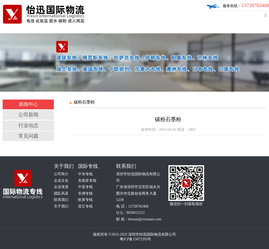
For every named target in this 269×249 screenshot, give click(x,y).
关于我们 (61, 206)
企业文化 (61, 181)
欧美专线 (85, 200)
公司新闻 (28, 114)
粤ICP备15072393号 (135, 239)
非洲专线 (85, 193)
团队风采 (61, 193)
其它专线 (85, 206)
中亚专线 (85, 187)
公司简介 (61, 174)
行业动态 (28, 125)
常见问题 (28, 136)
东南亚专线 (87, 181)
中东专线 (85, 174)
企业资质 (61, 187)
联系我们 (61, 200)
